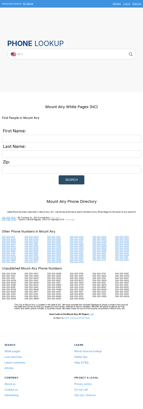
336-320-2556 (122, 248)
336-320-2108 (122, 239)
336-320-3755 (8, 252)
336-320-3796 (122, 250)
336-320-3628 (122, 255)
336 (92, 314)
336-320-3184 (31, 255)
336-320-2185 (31, 243)
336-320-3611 (8, 237)
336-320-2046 (9, 257)
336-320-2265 (31, 252)
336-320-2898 (99, 246)
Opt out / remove (85, 395)
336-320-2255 (54, 241)
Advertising (11, 395)
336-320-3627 (77, 250)
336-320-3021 (76, 259)
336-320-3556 (9, 241)
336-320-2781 (54, 243)
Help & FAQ (81, 362)
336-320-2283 (31, 246)
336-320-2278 (9, 243)
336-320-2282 (77, 243)
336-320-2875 (9, 217)
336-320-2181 (121, 257)
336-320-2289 (122, 243)
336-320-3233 (76, 252)
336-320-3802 (99, 239)
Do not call (81, 389)
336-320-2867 (77, 246)
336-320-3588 (99, 250)
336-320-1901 (76, 241)
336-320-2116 (53, 237)
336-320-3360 (54, 246)
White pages (12, 351)
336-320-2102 (8, 262)
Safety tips (81, 356)
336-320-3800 (99, 248)
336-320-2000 (9, 248)
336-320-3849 (9, 259)
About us (10, 384)
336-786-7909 (9, 219)
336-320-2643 (77, 262)
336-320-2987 (122, 259)
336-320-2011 (31, 262)
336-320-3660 (32, 237)
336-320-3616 (99, 257)
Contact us (11, 389)
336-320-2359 (99, 237)
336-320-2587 (54, 257)
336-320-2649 (54, 262)
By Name (28, 3)
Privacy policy (83, 384)
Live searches (13, 356)
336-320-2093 (31, 239)
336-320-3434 (122, 246)
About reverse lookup (88, 351)
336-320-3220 (77, 237)
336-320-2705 (99, 243)
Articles (117, 3)
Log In (126, 3)
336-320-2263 (54, 239)
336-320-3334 (9, 239)
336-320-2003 (31, 248)
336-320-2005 (122, 241)
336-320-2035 (77, 239)
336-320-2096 (99, 241)
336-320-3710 (99, 259)
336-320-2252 (8, 246)
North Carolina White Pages (77, 318)
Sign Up (136, 3)
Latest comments (15, 362)
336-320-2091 (31, 241)
